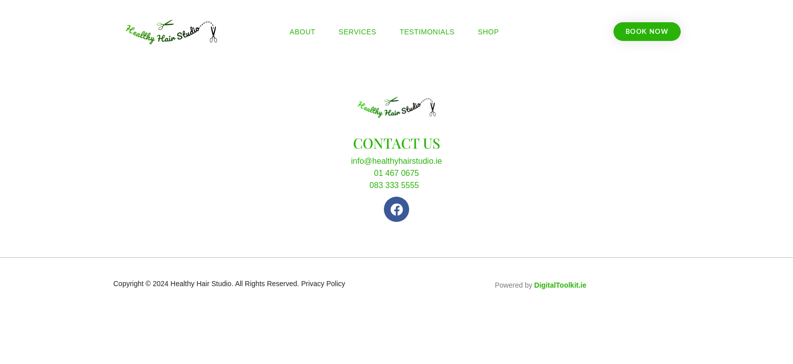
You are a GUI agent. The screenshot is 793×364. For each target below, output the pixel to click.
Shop (488, 32)
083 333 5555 (394, 185)
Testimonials (427, 32)
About (303, 32)
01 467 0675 (396, 173)
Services (358, 32)
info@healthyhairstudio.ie (396, 161)
